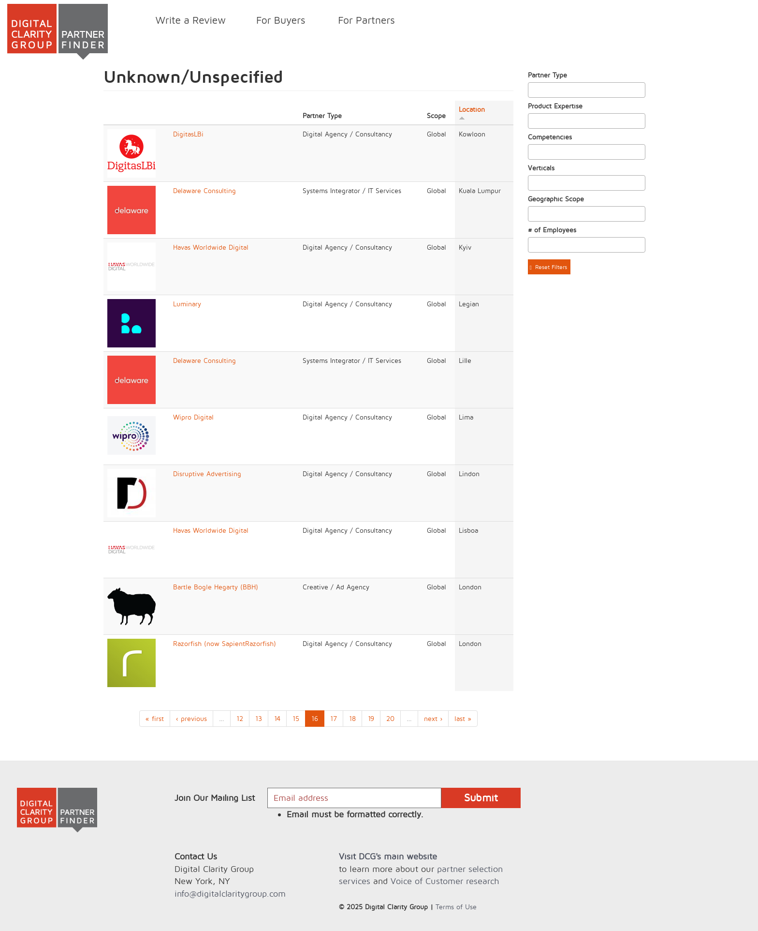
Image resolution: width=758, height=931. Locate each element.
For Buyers (278, 21)
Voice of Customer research (445, 881)
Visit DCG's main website (388, 856)
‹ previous (191, 718)
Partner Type (547, 75)
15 (295, 718)
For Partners (364, 21)
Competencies (550, 137)
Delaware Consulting (204, 190)
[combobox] (587, 90)
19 (371, 718)
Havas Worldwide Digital (210, 247)
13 (258, 718)
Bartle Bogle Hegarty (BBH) (215, 587)
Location (472, 112)
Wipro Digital (193, 417)
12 (239, 718)
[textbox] (533, 90)
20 (390, 718)
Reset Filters (548, 266)
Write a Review (191, 20)
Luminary (187, 304)
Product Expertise (555, 106)
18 (352, 718)
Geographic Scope (556, 199)
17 (333, 718)
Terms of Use (456, 906)
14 (277, 718)
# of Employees (552, 229)
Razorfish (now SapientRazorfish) (224, 643)
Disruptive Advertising (207, 473)
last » (462, 718)
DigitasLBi (188, 134)
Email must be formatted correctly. (355, 814)
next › (433, 718)
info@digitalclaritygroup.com (230, 893)
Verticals (541, 168)
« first (155, 718)
